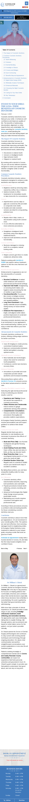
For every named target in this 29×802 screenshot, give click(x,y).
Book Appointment (22, 17)
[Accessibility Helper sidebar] (2, 22)
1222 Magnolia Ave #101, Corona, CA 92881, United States (14, 12)
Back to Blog (4, 548)
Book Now (22, 800)
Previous (19, 548)
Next (25, 548)
